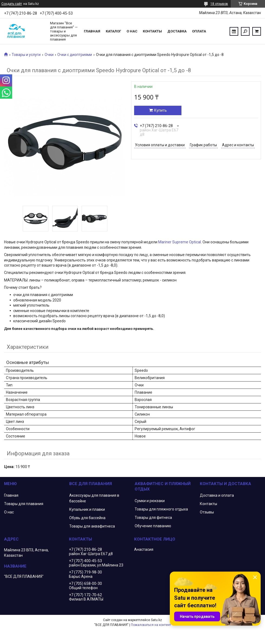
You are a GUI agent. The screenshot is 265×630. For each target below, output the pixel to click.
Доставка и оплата (217, 495)
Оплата (199, 31)
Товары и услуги (26, 54)
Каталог (113, 31)
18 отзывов (219, 4)
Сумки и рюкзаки (150, 501)
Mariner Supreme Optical (179, 242)
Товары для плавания (23, 504)
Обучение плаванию (153, 526)
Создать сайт (11, 4)
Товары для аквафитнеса (92, 526)
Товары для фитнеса (153, 517)
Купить (160, 110)
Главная (92, 31)
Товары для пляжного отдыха (161, 509)
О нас (132, 31)
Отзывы (207, 512)
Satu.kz (156, 620)
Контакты (152, 31)
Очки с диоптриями (74, 54)
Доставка (177, 31)
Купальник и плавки (87, 509)
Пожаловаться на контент (151, 625)
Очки (49, 54)
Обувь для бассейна (87, 518)
